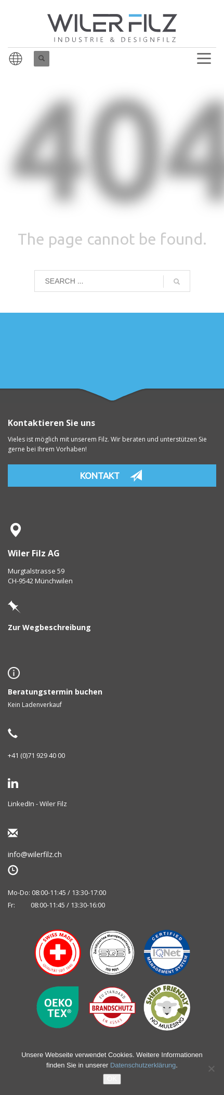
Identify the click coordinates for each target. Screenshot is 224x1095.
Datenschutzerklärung (143, 1065)
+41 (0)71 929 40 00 (36, 755)
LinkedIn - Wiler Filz (37, 803)
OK (112, 1079)
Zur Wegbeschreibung (49, 627)
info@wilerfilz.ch (51, 854)
